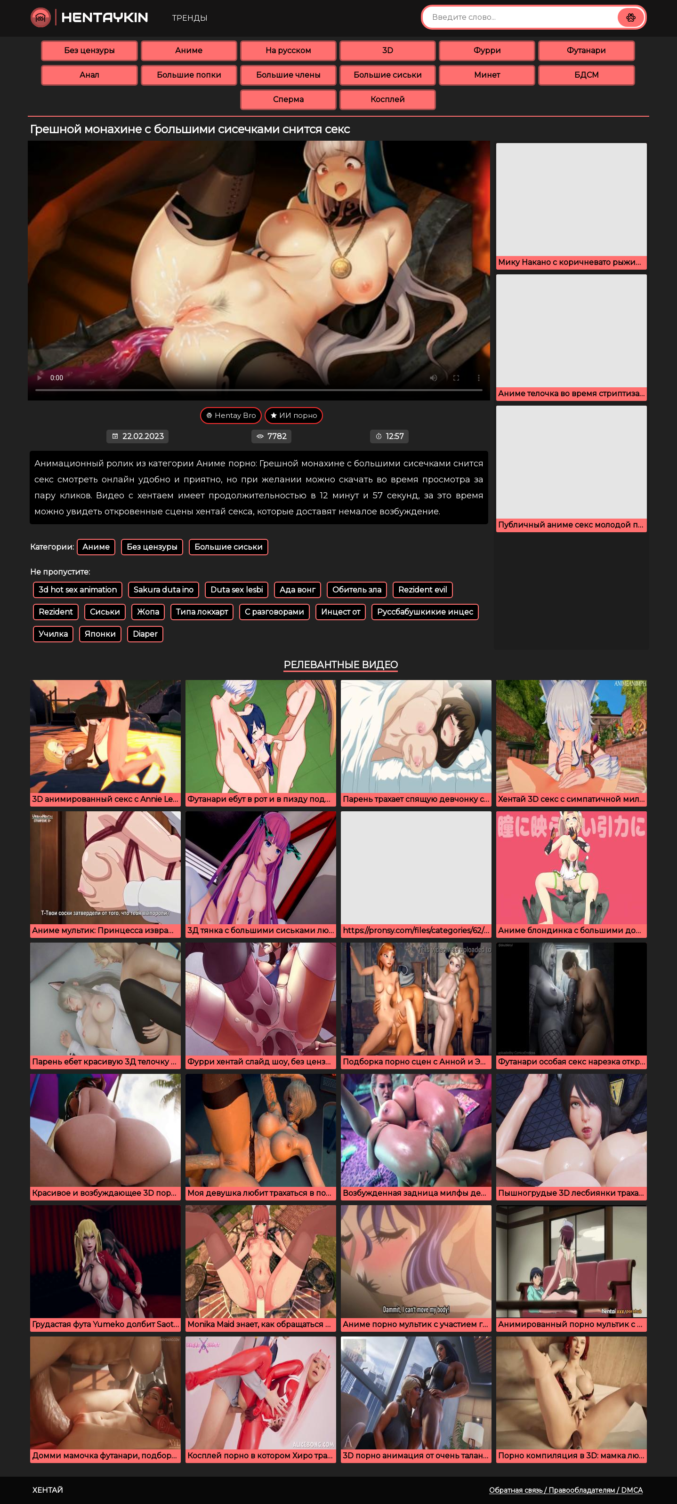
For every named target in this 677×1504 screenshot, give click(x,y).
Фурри (487, 50)
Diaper (145, 634)
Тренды (190, 18)
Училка (53, 634)
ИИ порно (293, 415)
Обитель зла (356, 589)
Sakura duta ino (163, 589)
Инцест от (340, 612)
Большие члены (288, 75)
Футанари (586, 50)
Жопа (148, 612)
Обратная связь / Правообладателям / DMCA (566, 1490)
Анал (89, 75)
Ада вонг (297, 589)
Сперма (288, 99)
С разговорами (274, 612)
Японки (100, 634)
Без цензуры (89, 50)
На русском (288, 50)
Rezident (56, 612)
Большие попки (189, 75)
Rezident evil (422, 589)
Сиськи (105, 612)
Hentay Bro (231, 415)
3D (387, 50)
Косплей (388, 99)
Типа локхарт (202, 612)
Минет (487, 75)
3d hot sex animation (78, 589)
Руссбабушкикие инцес (425, 612)
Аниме (188, 50)
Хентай (47, 1490)
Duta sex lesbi (236, 589)
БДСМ (586, 75)
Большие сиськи (388, 75)
